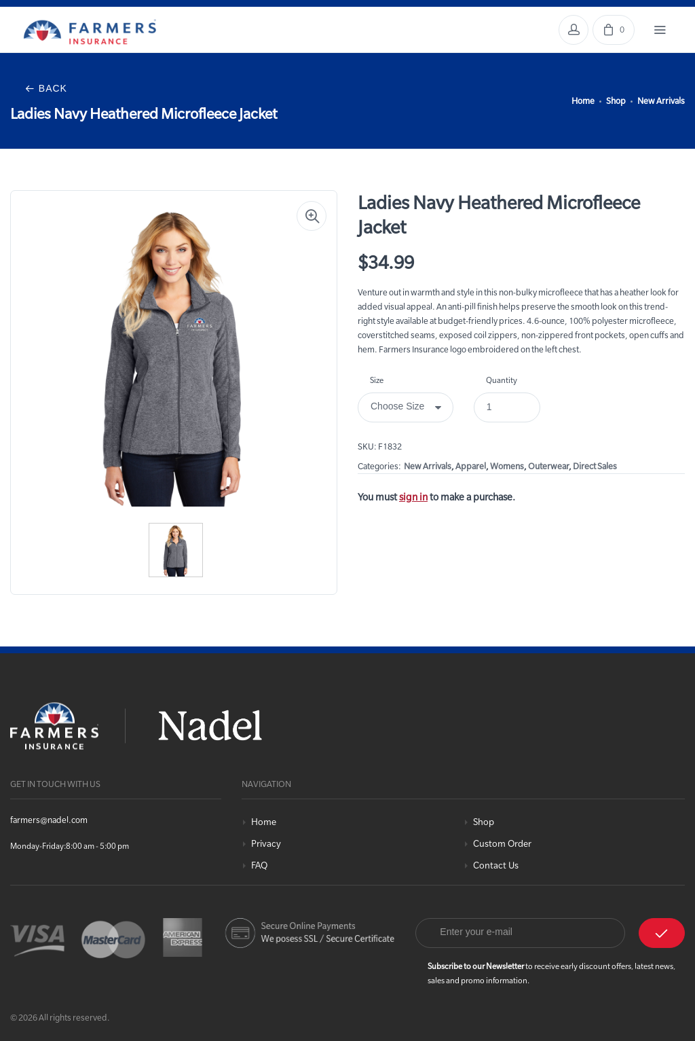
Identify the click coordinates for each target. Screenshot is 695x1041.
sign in (413, 497)
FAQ (259, 865)
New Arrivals (661, 100)
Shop (616, 100)
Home (583, 100)
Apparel (470, 465)
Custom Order (502, 844)
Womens (507, 465)
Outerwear (548, 465)
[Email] (520, 933)
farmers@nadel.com (49, 819)
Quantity (501, 380)
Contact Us (496, 865)
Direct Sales (595, 465)
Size (376, 380)
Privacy (266, 844)
